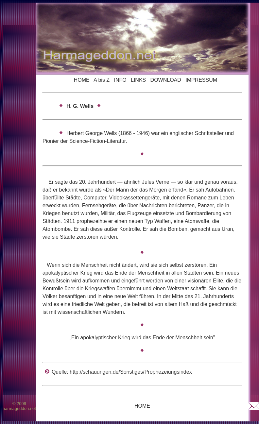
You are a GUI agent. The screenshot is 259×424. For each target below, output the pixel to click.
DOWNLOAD (165, 80)
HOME (82, 80)
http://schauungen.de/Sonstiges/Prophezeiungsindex (131, 372)
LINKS (138, 80)
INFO (120, 80)
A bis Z (102, 80)
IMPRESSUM (201, 80)
